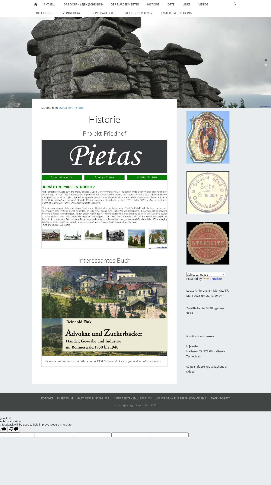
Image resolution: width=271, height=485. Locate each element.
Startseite (65, 107)
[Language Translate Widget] (205, 274)
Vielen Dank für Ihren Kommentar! (181, 398)
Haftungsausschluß (93, 398)
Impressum (65, 398)
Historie (78, 107)
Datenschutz (220, 398)
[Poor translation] (14, 429)
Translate (212, 279)
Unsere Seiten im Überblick (132, 398)
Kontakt (47, 398)
